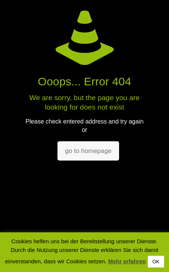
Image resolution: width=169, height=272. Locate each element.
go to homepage (88, 151)
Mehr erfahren (127, 261)
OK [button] (156, 261)
